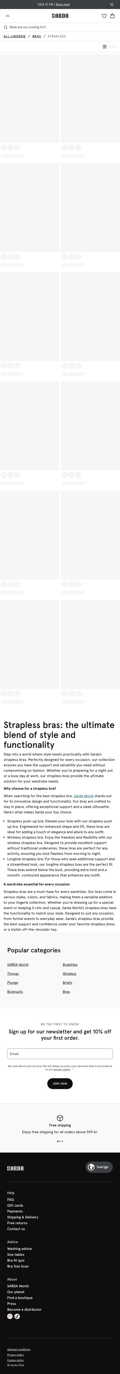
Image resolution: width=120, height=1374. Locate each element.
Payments (15, 1212)
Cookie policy (15, 1360)
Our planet (16, 1292)
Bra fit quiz (16, 1261)
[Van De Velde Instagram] (10, 1317)
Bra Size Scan (18, 1267)
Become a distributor (24, 1310)
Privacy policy (15, 1354)
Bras (36, 36)
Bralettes (70, 964)
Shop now (63, 4)
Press (11, 1304)
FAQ (10, 1200)
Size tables (15, 1255)
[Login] (104, 16)
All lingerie (15, 36)
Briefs (67, 982)
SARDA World (17, 964)
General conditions (18, 1349)
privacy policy (62, 1069)
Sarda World (84, 796)
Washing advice (19, 1249)
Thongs (13, 973)
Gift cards (15, 1206)
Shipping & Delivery (22, 1217)
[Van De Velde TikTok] (17, 1317)
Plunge (12, 982)
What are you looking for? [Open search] (25, 27)
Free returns (17, 1223)
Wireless (70, 973)
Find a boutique (20, 1298)
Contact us (16, 1229)
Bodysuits (15, 992)
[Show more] (73, 1069)
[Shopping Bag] (112, 16)
